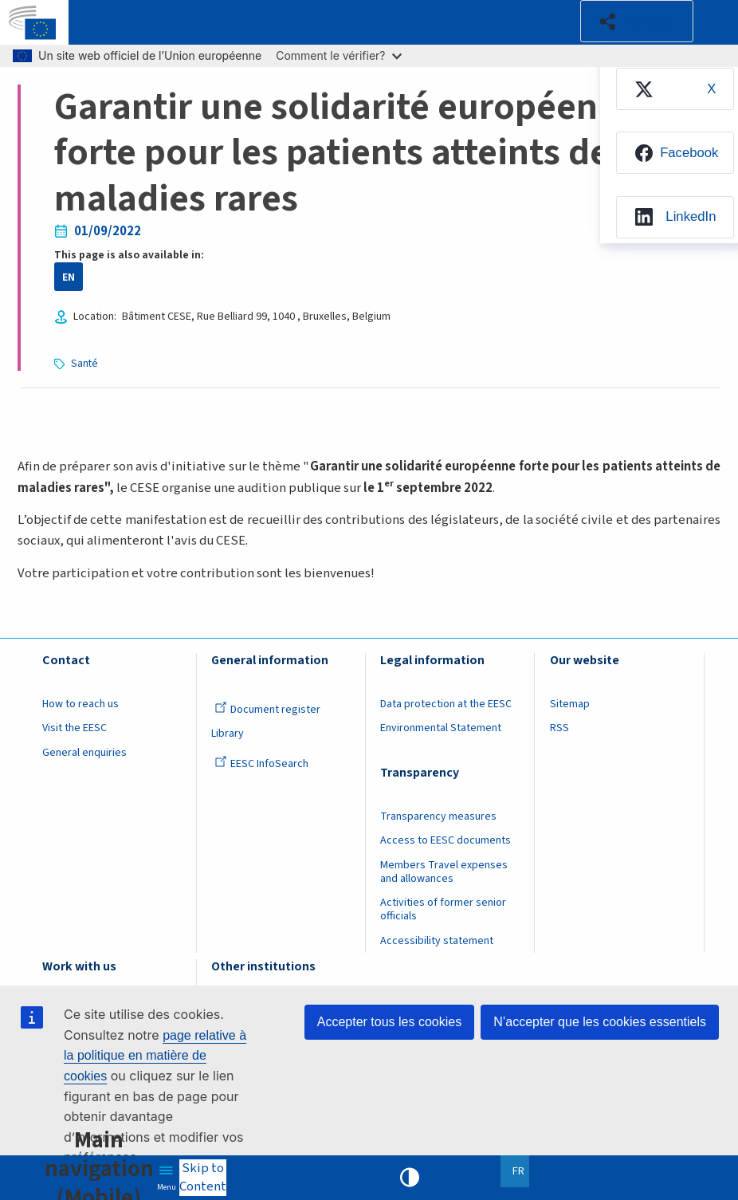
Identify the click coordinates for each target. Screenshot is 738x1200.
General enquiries (84, 753)
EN (68, 277)
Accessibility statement (436, 941)
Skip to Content (202, 1177)
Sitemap (570, 704)
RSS (559, 728)
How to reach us (80, 704)
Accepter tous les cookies (389, 1022)
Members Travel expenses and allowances (444, 872)
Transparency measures (438, 816)
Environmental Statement (440, 728)
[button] (636, 21)
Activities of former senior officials (443, 909)
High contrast (410, 1178)
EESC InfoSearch (261, 764)
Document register (267, 710)
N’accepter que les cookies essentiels (599, 1022)
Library (227, 734)
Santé (84, 363)
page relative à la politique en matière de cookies (155, 1056)
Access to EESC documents (445, 840)
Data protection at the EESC (446, 704)
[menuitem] (675, 89)
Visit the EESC (74, 728)
